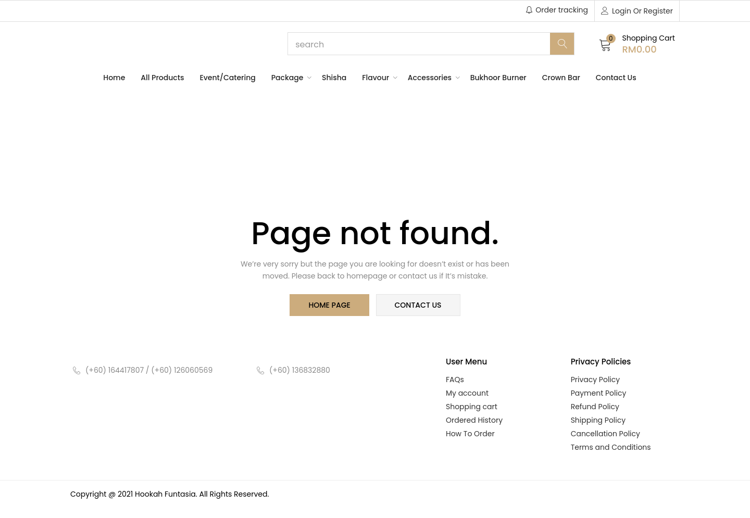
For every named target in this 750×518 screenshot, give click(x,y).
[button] (637, 44)
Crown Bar (561, 77)
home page (330, 305)
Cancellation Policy (605, 434)
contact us (417, 305)
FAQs (455, 380)
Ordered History (474, 421)
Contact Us (616, 77)
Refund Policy (595, 407)
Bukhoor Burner (498, 77)
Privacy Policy (595, 380)
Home (114, 77)
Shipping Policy (598, 421)
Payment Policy (599, 394)
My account (467, 394)
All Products (162, 77)
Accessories (431, 77)
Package (288, 77)
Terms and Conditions (611, 448)
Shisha (334, 77)
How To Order (470, 434)
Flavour (377, 77)
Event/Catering (227, 77)
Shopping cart (471, 407)
